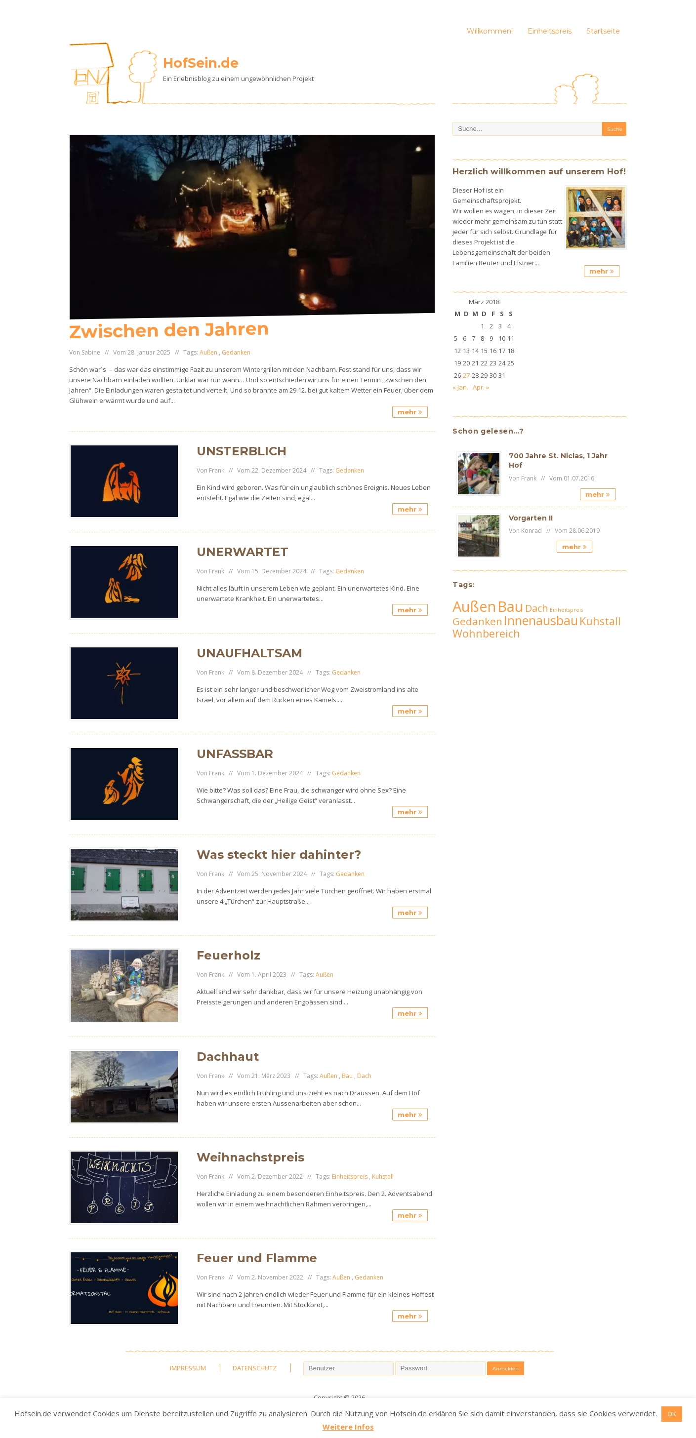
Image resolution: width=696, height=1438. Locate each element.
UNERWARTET (242, 552)
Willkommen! (490, 31)
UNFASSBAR (235, 754)
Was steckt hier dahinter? (279, 854)
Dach (364, 1076)
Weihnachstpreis (250, 1157)
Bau (347, 1076)
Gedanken (236, 352)
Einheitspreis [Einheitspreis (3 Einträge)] (566, 609)
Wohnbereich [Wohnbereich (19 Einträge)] (486, 633)
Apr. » (481, 387)
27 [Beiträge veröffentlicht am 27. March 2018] (466, 375)
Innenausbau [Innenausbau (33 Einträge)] (541, 620)
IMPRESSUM (188, 1367)
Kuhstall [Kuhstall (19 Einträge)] (600, 621)
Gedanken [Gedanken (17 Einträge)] (477, 621)
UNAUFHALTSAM (249, 653)
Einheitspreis (550, 31)
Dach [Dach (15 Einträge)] (536, 608)
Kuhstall (383, 1176)
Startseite (603, 31)
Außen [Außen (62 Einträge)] (474, 606)
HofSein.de (201, 63)
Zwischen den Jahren (169, 330)
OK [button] (671, 1413)
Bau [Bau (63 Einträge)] (510, 606)
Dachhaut (228, 1056)
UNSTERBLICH (242, 451)
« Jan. (460, 387)
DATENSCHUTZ (255, 1367)
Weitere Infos (348, 1427)
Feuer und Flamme (257, 1258)
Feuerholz (228, 955)
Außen (208, 352)
